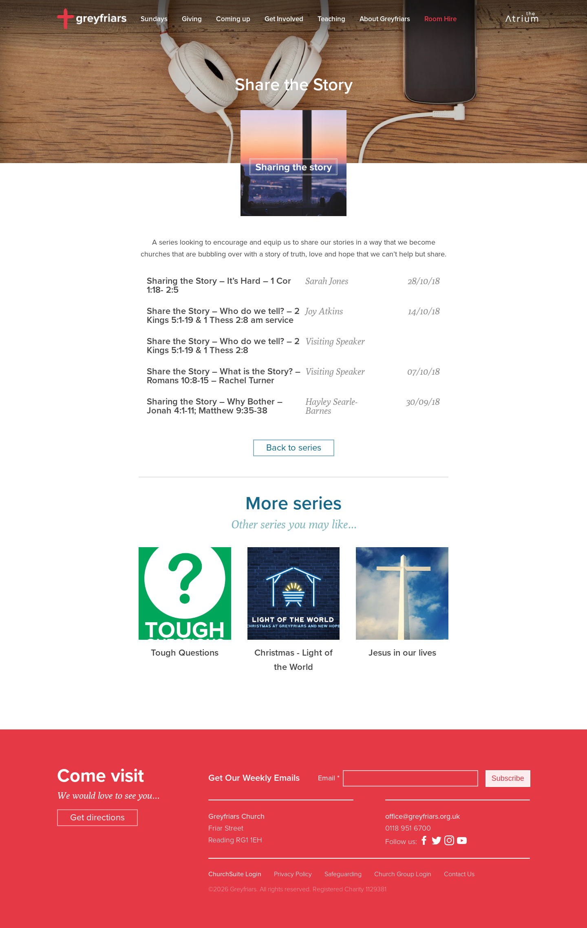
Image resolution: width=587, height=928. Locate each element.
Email (329, 777)
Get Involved (284, 19)
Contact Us (459, 874)
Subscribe (508, 778)
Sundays (154, 19)
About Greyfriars (385, 19)
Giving (192, 19)
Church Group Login (402, 874)
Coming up (233, 19)
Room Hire (440, 19)
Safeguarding (343, 874)
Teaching (331, 19)
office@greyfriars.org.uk (422, 816)
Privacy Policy (293, 874)
